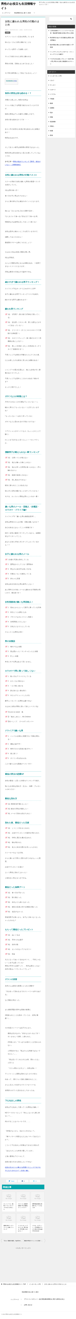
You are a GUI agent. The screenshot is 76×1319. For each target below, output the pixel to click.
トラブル (53, 94)
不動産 (52, 99)
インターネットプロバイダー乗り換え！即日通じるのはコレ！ (23, 1228)
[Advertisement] (23, 1263)
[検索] (61, 19)
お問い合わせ (28, 1305)
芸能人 (52, 126)
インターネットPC (56, 76)
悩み (51, 112)
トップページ (6, 13)
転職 (51, 131)
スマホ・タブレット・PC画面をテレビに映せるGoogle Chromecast (37, 1228)
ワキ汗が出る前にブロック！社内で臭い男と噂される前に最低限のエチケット (62, 61)
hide (15, 81)
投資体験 (53, 121)
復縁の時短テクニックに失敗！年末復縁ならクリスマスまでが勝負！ (34, 1240)
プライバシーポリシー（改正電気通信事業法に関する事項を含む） (45, 1299)
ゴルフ (52, 80)
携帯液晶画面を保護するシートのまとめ (37, 1205)
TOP (14, 1284)
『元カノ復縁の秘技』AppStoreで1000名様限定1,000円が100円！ (13, 1240)
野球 (51, 135)
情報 (51, 117)
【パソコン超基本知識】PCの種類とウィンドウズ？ (23, 1205)
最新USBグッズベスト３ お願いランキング (9, 1227)
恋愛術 (7, 32)
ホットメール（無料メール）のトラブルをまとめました (8, 1206)
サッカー (53, 85)
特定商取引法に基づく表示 (22, 13)
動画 (51, 103)
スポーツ (53, 89)
